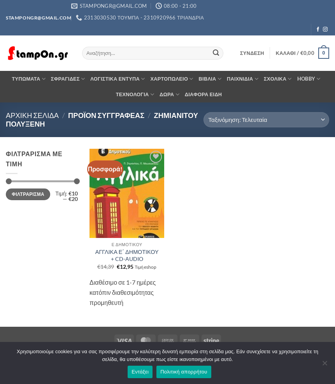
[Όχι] (324, 365)
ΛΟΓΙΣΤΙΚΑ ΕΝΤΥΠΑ (117, 79)
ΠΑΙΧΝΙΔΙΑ (242, 79)
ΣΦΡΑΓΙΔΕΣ (68, 79)
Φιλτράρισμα (28, 194)
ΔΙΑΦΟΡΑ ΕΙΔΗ (203, 94)
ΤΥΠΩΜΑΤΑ (29, 79)
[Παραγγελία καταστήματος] (266, 119)
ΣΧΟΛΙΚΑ (278, 79)
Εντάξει (140, 372)
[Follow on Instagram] (325, 29)
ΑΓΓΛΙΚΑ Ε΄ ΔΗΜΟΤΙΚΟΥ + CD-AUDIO (127, 255)
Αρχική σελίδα (32, 115)
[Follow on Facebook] (318, 29)
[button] (252, 53)
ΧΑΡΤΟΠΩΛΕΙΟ (171, 79)
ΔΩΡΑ (169, 94)
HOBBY (309, 79)
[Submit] (216, 53)
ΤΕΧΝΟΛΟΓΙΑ (135, 94)
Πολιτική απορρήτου (183, 372)
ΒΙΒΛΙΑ (210, 79)
